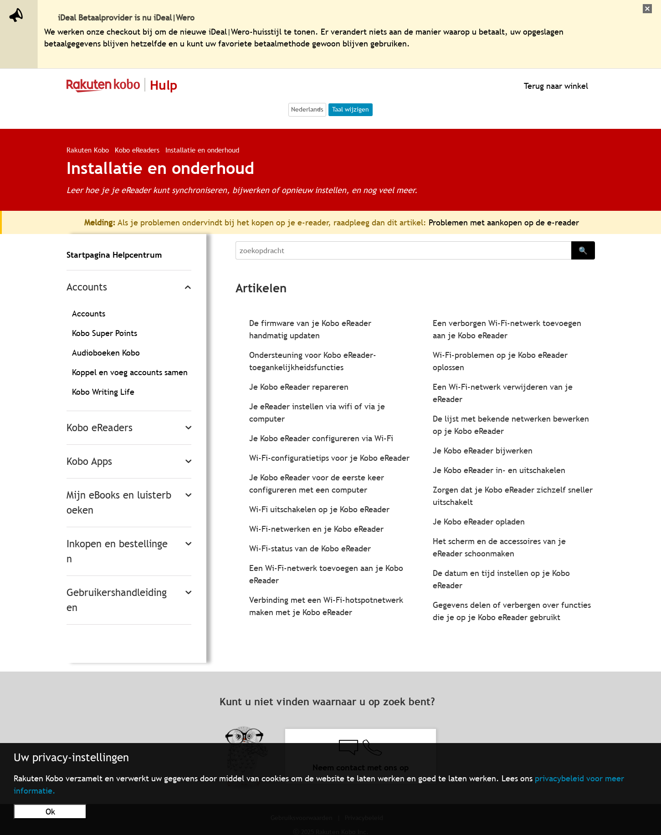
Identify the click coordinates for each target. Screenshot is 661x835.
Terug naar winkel (555, 86)
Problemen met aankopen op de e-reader (504, 222)
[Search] (403, 250)
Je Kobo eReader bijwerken (483, 450)
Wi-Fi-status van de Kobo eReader (310, 548)
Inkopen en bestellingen (117, 551)
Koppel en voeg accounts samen (130, 372)
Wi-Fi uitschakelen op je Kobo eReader (319, 509)
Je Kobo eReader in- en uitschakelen (499, 470)
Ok (50, 811)
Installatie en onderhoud (202, 149)
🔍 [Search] (583, 250)
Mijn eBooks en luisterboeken (119, 502)
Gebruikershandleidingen (117, 600)
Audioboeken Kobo (106, 352)
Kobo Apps (89, 461)
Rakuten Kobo (88, 149)
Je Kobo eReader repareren (298, 387)
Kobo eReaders (138, 149)
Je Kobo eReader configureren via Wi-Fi (321, 438)
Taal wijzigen (350, 109)
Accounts (87, 287)
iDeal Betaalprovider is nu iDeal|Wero (126, 17)
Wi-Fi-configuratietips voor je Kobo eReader (329, 458)
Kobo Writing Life (103, 392)
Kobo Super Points (104, 333)
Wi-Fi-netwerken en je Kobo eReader (316, 529)
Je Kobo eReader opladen (479, 521)
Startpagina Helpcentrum (114, 254)
